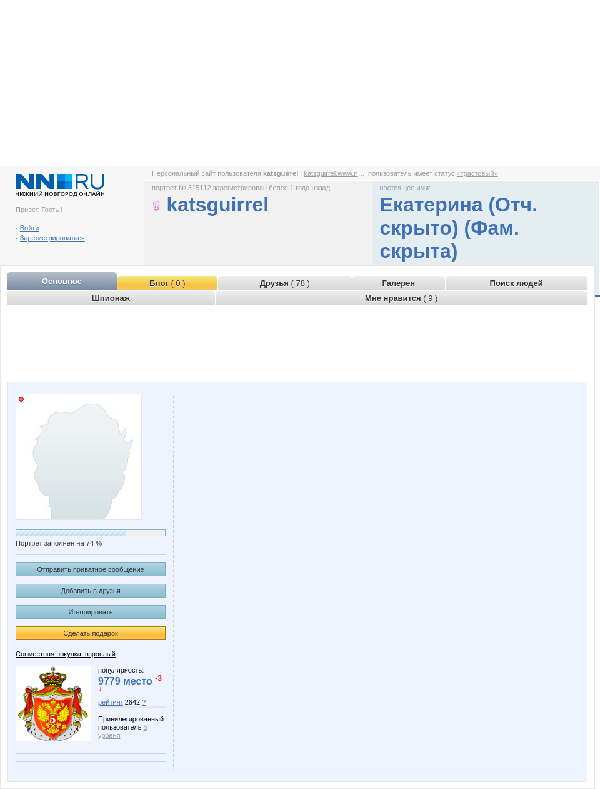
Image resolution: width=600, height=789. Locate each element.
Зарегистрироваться (52, 238)
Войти (29, 228)
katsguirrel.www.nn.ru (336, 173)
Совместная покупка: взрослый (66, 654)
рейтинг (110, 702)
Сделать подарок (90, 633)
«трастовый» (477, 173)
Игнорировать (91, 612)
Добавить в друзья (90, 590)
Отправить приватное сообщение (90, 569)
